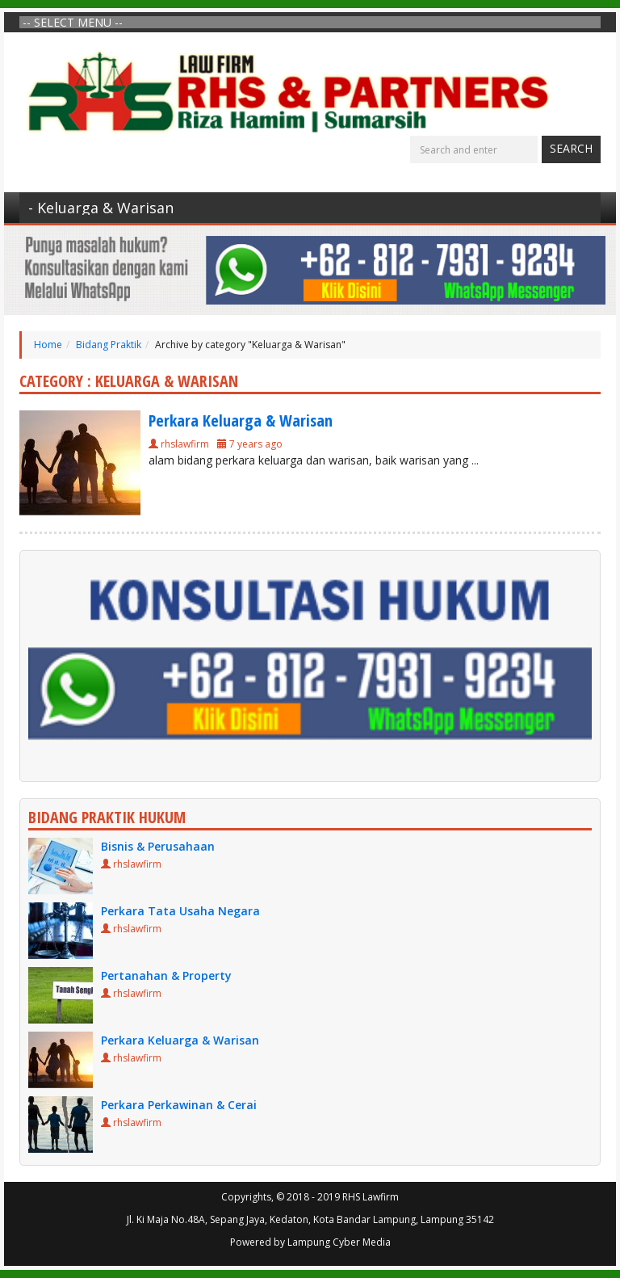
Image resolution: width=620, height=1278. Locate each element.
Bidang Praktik (108, 344)
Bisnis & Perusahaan (158, 846)
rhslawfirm (185, 444)
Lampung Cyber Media (339, 1242)
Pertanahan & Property (166, 975)
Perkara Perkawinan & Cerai (179, 1104)
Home (48, 344)
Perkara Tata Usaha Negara (180, 911)
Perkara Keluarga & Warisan (241, 420)
